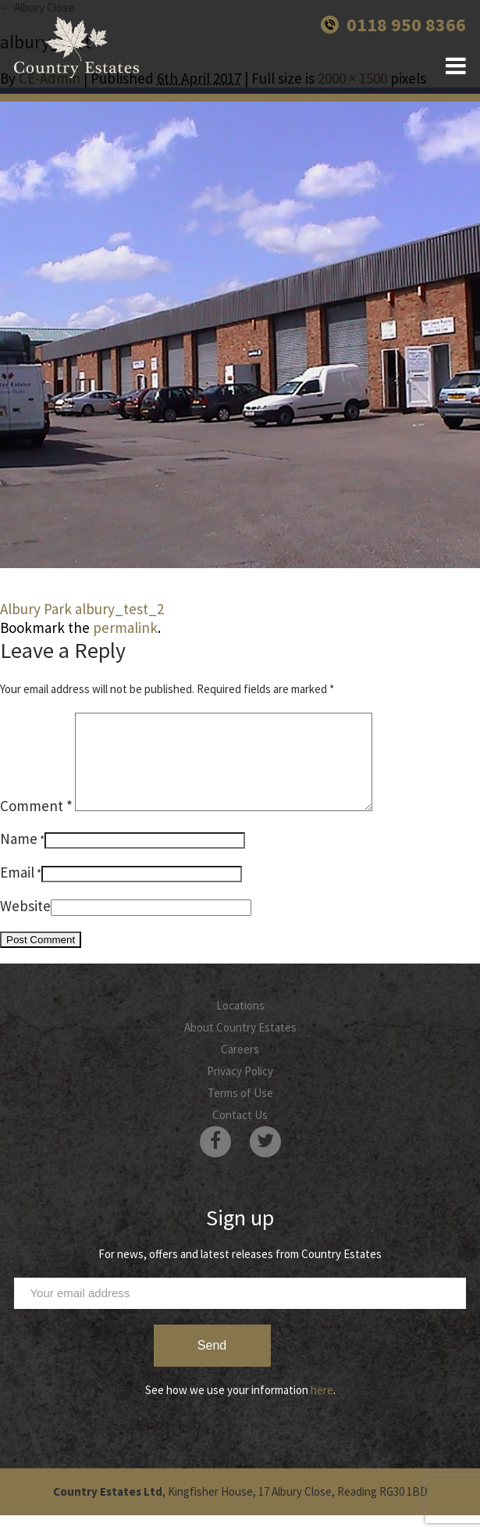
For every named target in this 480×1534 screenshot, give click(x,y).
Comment (36, 824)
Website (25, 924)
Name (18, 857)
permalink (125, 627)
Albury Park (36, 608)
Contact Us (240, 1133)
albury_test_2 (119, 608)
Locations (240, 1024)
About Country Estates (240, 1046)
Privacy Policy (240, 1089)
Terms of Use (240, 1111)
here (322, 1408)
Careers (240, 1067)
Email (17, 890)
